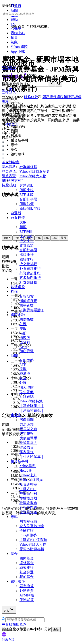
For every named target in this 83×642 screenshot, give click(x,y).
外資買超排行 (30, 268)
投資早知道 (28, 512)
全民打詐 (26, 530)
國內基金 (26, 558)
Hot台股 (25, 470)
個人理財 (26, 387)
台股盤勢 (26, 360)
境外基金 (26, 563)
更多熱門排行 (30, 278)
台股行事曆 (28, 199)
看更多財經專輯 (31, 549)
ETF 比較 (26, 194)
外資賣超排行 (30, 273)
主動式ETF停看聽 (33, 540)
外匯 (23, 324)
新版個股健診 (30, 208)
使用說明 (12, 125)
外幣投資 (26, 590)
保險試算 (26, 600)
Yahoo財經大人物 (32, 176)
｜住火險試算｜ (31, 457)
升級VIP (8, 639)
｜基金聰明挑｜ (31, 406)
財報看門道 (28, 507)
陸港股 (24, 373)
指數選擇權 (28, 301)
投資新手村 (19, 461)
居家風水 (26, 452)
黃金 (23, 378)
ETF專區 (26, 231)
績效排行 (26, 567)
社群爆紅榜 (28, 167)
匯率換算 (26, 586)
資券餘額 (26, 245)
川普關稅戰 (28, 521)
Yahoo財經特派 (31, 401)
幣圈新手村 (28, 493)
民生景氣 (26, 392)
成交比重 (26, 241)
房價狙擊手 (28, 438)
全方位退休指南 (31, 526)
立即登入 (9, 92)
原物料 (24, 342)
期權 (14, 291)
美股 (23, 328)
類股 (23, 227)
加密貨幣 (26, 351)
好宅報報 (26, 433)
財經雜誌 (26, 396)
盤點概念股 (28, 498)
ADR (23, 347)
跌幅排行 (26, 259)
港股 (23, 333)
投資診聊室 (28, 484)
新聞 (14, 356)
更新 (56, 629)
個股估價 (26, 204)
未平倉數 (26, 305)
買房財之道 (28, 429)
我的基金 (26, 577)
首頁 (14, 162)
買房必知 (26, 424)
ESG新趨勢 (28, 535)
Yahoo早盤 (27, 466)
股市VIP (17, 181)
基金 (14, 554)
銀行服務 (18, 581)
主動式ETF (27, 489)
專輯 (14, 517)
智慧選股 (26, 185)
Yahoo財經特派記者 (34, 171)
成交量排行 (28, 264)
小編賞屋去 (28, 443)
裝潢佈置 (26, 447)
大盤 (23, 222)
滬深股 (24, 338)
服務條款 (31, 97)
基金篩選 (26, 572)
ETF (22, 365)
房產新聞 (26, 420)
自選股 (16, 213)
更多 (9, 610)
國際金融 (18, 315)
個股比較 (26, 190)
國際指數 (26, 319)
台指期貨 (26, 296)
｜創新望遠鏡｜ (31, 410)
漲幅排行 (26, 255)
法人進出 (26, 236)
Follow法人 (28, 475)
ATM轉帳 (26, 595)
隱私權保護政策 (54, 97)
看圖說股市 (28, 503)
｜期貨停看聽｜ (31, 310)
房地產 (16, 415)
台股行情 (18, 218)
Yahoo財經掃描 (31, 480)
